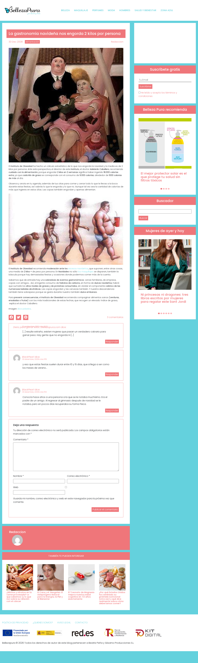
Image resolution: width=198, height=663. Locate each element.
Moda (111, 10)
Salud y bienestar (145, 10)
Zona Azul (167, 10)
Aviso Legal (64, 622)
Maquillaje (81, 10)
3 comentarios (115, 317)
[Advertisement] (165, 43)
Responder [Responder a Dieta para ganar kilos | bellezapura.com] (112, 341)
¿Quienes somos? (43, 622)
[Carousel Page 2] (164, 189)
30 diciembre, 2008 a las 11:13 (34, 392)
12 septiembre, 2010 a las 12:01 (35, 326)
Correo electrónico (78, 476)
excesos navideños (78, 268)
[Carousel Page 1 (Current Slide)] (161, 189)
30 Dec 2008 (16, 41)
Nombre (18, 476)
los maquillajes (85, 271)
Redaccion (117, 41)
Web (15, 487)
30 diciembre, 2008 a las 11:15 (34, 359)
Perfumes (98, 10)
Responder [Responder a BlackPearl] (112, 374)
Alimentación (32, 41)
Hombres (124, 10)
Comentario (20, 439)
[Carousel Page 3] (166, 189)
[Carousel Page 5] (169, 313)
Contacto (81, 622)
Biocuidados (24, 308)
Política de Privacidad (15, 622)
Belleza (65, 10)
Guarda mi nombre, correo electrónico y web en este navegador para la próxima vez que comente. (63, 500)
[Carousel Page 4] (169, 189)
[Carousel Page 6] (171, 313)
